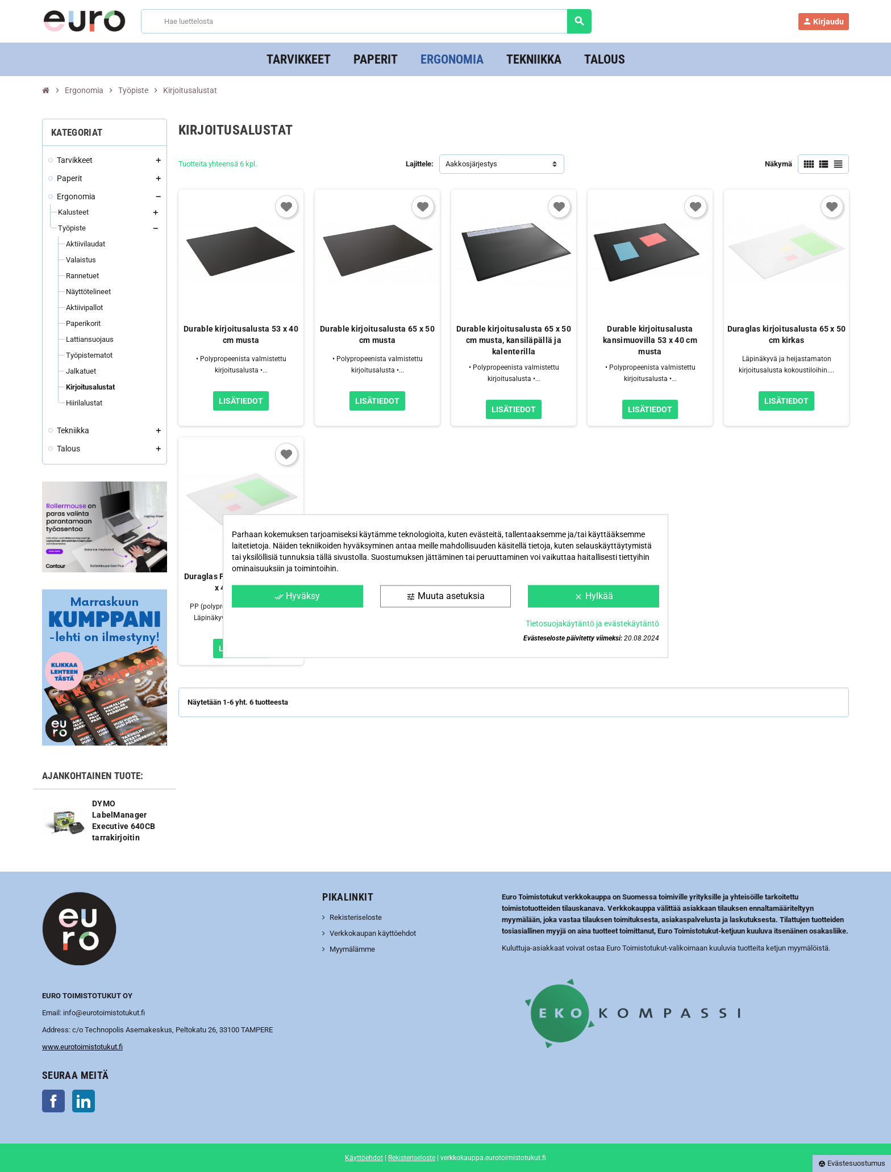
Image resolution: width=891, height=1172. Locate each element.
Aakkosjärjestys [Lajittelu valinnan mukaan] (471, 164)
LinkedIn (83, 1101)
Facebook (53, 1101)
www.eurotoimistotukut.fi (82, 1047)
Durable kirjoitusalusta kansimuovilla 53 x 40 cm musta (650, 340)
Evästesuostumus (851, 1163)
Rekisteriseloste (356, 917)
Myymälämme (352, 949)
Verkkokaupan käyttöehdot (373, 933)
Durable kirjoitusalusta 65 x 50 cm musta (377, 334)
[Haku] (365, 21)
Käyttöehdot (364, 1158)
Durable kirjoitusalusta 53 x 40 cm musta (241, 334)
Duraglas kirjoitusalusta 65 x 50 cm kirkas (786, 334)
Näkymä (778, 164)
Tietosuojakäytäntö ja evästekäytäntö (592, 622)
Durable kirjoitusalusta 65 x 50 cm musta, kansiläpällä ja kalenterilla (513, 340)
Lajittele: (420, 164)
